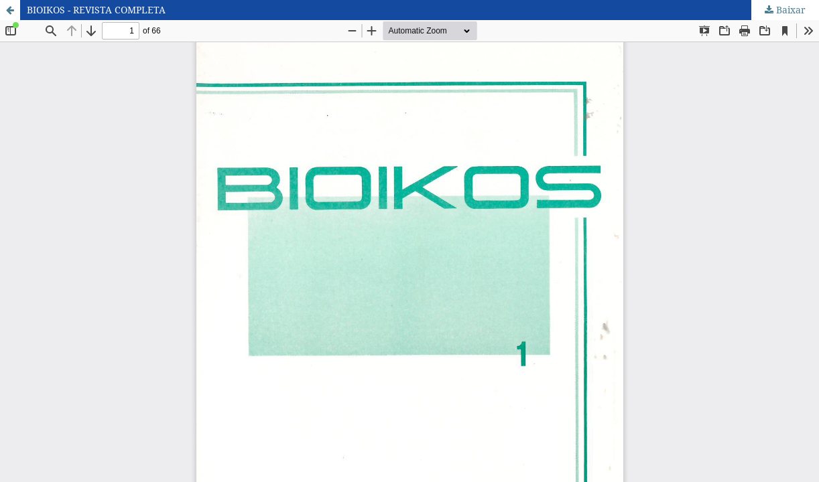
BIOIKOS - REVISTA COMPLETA (96, 9)
